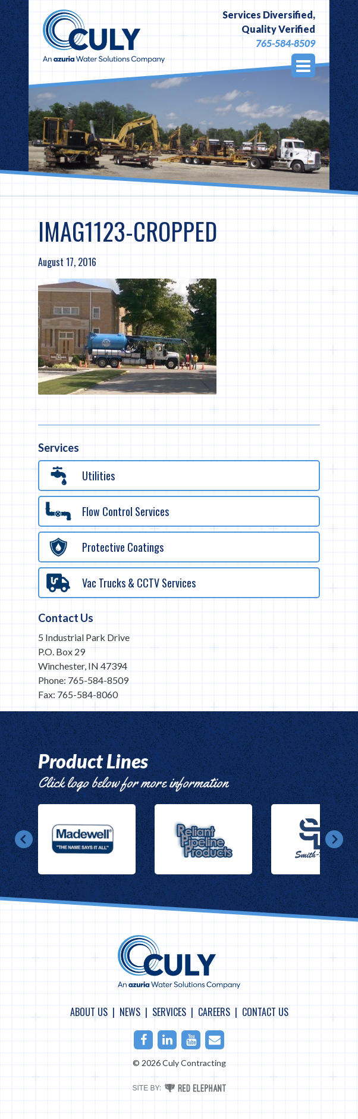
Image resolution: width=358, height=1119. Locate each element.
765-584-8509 (285, 43)
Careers (214, 1012)
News (130, 1012)
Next (334, 839)
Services (169, 1012)
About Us (89, 1012)
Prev (23, 839)
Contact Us (65, 617)
